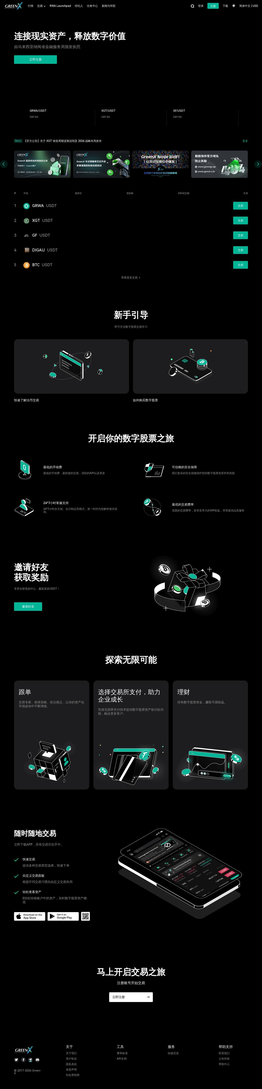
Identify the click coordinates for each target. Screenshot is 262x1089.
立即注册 (35, 59)
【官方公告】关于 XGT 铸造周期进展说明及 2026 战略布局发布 (63, 140)
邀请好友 (28, 606)
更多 (245, 140)
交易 (240, 205)
